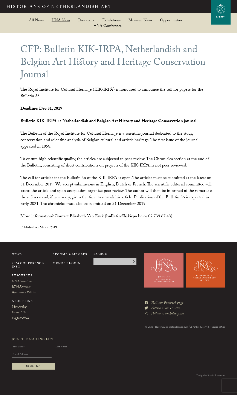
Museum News (140, 20)
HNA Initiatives (22, 281)
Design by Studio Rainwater (210, 376)
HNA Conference (107, 25)
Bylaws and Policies (23, 292)
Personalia (86, 20)
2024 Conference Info (28, 265)
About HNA (22, 301)
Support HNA (20, 318)
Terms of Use (218, 327)
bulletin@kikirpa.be (124, 216)
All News (36, 20)
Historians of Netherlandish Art (59, 7)
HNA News (61, 20)
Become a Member (70, 254)
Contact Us (19, 313)
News (17, 254)
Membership (19, 307)
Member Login (67, 263)
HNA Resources (21, 287)
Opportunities (171, 20)
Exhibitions (111, 20)
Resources (22, 276)
